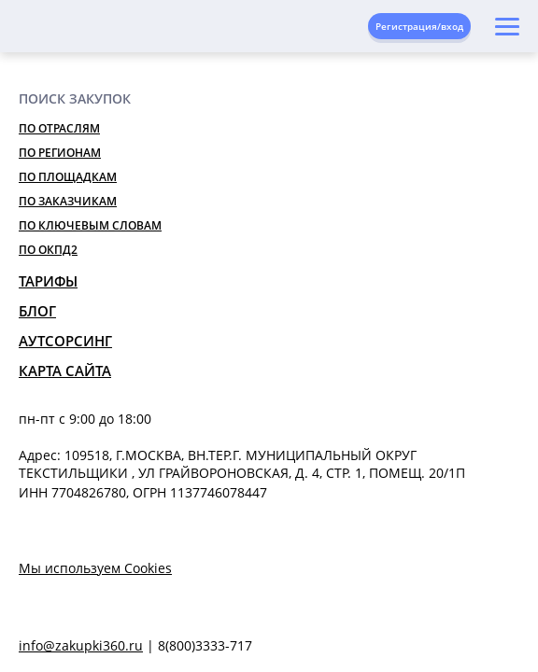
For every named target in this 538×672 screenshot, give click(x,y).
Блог (37, 310)
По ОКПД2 (48, 250)
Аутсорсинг (65, 340)
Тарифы (48, 281)
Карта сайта (65, 370)
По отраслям (59, 128)
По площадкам (68, 177)
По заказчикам (68, 201)
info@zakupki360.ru (81, 645)
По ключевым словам (90, 225)
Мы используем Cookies (95, 568)
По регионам (60, 153)
